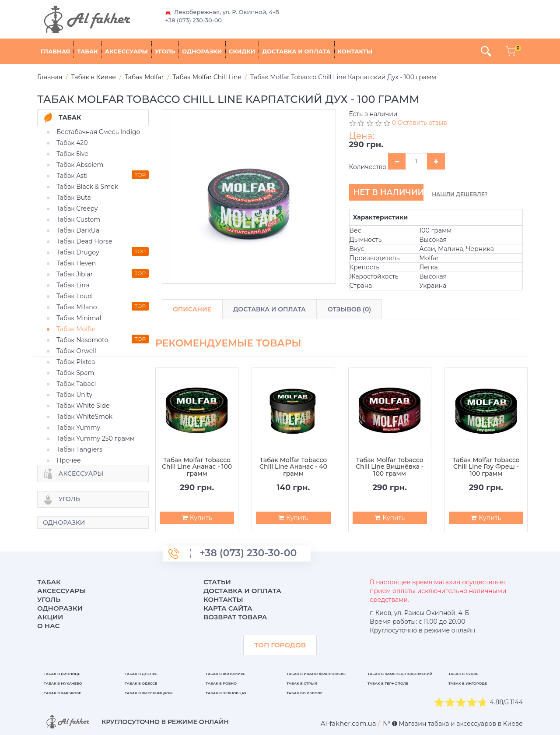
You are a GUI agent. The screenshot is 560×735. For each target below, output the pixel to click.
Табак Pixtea (75, 362)
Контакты (355, 51)
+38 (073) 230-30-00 (193, 20)
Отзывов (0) (349, 309)
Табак (87, 51)
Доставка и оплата (296, 51)
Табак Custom (78, 219)
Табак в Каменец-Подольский (400, 673)
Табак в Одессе (141, 683)
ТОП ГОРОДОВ (280, 645)
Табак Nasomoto (82, 340)
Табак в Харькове (62, 693)
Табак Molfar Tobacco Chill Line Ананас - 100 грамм (197, 467)
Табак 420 (72, 143)
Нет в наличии (389, 192)
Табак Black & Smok (87, 187)
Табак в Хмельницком (149, 693)
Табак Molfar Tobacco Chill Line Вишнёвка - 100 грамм (390, 467)
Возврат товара (235, 617)
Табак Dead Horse (84, 241)
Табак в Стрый (302, 683)
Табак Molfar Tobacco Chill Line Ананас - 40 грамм (293, 467)
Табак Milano (76, 307)
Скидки (242, 51)
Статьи (217, 582)
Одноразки (202, 51)
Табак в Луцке (463, 673)
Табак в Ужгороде (467, 683)
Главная (55, 51)
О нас (48, 626)
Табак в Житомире (225, 673)
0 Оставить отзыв (419, 123)
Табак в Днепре (141, 673)
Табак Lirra (73, 285)
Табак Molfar (76, 329)
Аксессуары (126, 51)
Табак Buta (73, 197)
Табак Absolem (79, 165)
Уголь (165, 51)
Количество (368, 167)
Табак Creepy (77, 208)
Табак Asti (72, 176)
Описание (192, 309)
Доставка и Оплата (269, 309)
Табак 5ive (72, 154)
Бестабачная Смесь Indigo (98, 132)
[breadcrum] (348, 723)
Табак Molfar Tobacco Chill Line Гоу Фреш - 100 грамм (486, 467)
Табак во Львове (304, 693)
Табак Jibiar (74, 274)
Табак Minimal (78, 318)
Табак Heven (76, 263)
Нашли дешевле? (459, 194)
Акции (50, 617)
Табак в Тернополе (388, 683)
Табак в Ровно (221, 683)
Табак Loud (74, 296)
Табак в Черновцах (226, 693)
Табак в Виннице (62, 673)
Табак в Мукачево (63, 683)
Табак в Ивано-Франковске (316, 673)
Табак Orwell (76, 351)
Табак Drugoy (77, 252)
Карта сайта (227, 608)
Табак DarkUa (77, 230)
